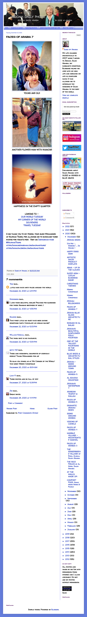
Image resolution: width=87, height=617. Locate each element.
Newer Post (12, 408)
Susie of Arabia (71, 49)
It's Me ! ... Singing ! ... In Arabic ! (73, 245)
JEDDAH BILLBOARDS (73, 302)
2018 (67, 537)
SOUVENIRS (32, 222)
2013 (67, 555)
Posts (67, 213)
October (71, 495)
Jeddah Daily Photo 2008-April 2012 (50, 28)
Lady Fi (13, 375)
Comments (69, 217)
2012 (67, 559)
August (70, 504)
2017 (67, 541)
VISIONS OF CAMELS (72, 422)
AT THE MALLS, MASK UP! (72, 474)
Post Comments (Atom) (28, 413)
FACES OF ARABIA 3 (72, 444)
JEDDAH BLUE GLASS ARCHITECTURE (73, 316)
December (72, 237)
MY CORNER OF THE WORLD (32, 219)
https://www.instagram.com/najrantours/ (26, 245)
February (71, 526)
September (72, 498)
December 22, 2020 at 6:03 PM (23, 326)
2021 (67, 230)
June (69, 511)
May (69, 515)
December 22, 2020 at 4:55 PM (23, 309)
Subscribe (66, 114)
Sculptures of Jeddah (17, 28)
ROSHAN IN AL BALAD (73, 324)
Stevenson (14, 299)
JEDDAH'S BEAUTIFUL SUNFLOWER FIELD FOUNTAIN (73, 333)
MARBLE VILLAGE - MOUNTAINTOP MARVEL (74, 436)
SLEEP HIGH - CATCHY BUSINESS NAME (73, 276)
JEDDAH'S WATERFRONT (73, 385)
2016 (67, 545)
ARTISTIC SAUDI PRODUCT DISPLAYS (72, 260)
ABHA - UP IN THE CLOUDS (73, 268)
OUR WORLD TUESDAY (32, 216)
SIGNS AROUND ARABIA (71, 415)
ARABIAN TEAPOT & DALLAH (72, 393)
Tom (11, 284)
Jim (11, 391)
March (70, 522)
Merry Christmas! (72, 290)
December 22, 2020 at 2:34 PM (23, 291)
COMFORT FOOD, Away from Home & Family (73, 483)
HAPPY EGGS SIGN (73, 252)
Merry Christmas (72, 296)
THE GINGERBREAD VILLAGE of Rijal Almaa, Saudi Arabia (74, 453)
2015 (67, 548)
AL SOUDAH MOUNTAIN (72, 379)
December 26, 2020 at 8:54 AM (23, 367)
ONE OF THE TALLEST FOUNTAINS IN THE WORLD (73, 345)
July (69, 508)
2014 (67, 552)
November (72, 491)
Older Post (52, 408)
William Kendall (17, 335)
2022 (67, 226)
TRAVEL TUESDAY (31, 225)
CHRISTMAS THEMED (72, 284)
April (70, 518)
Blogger (55, 609)
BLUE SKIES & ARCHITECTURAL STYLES (73, 355)
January (71, 529)
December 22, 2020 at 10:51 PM (23, 342)
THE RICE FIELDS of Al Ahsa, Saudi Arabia (73, 465)
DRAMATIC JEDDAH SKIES (72, 407)
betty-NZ (14, 350)
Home (6, 28)
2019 (67, 534)
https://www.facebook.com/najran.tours (25, 248)
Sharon (13, 317)
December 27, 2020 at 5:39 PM (23, 382)
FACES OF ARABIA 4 (72, 428)
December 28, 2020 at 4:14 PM (23, 398)
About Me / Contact (68, 28)
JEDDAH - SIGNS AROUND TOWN (71, 365)
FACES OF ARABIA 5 (72, 401)
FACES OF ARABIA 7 (72, 308)
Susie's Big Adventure (31, 28)
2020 (67, 233)
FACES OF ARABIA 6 (72, 373)
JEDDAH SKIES (73, 240)
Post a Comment (15, 403)
